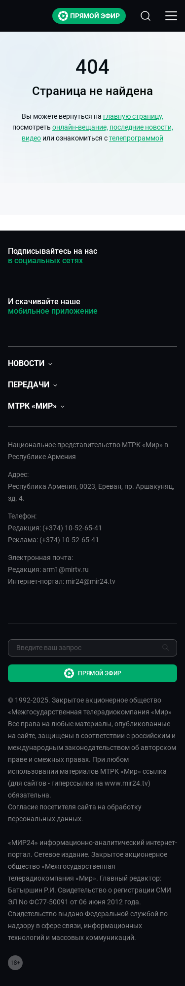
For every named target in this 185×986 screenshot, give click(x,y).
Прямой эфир (89, 16)
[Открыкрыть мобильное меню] (171, 15)
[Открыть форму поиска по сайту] (145, 16)
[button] (30, 363)
